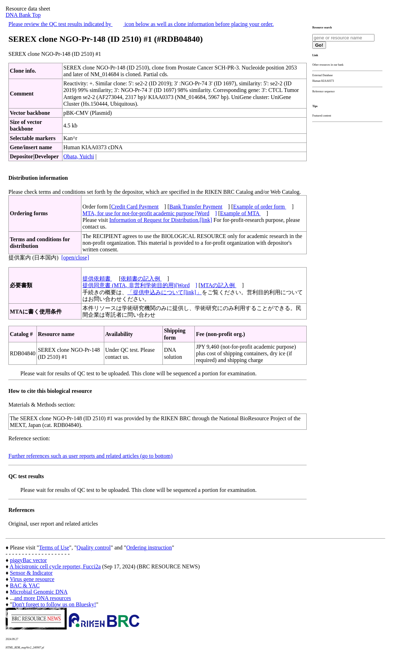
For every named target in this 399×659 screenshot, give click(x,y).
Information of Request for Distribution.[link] (160, 220)
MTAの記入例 (218, 285)
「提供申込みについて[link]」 (164, 292)
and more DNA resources (42, 598)
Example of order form (259, 207)
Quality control (94, 548)
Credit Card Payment (135, 207)
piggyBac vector (28, 560)
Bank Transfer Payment (195, 207)
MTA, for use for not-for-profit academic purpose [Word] (149, 213)
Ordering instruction (149, 548)
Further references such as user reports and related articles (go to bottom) (90, 456)
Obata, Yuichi (79, 156)
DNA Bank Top (23, 15)
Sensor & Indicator (31, 573)
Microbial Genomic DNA (38, 592)
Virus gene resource (32, 579)
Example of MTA (240, 213)
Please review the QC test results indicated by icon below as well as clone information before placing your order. (141, 24)
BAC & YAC (25, 585)
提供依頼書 (97, 279)
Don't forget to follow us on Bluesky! (54, 604)
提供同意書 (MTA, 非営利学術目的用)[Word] (139, 285)
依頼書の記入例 (141, 279)
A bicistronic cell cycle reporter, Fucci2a (55, 566)
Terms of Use (54, 548)
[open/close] (75, 258)
